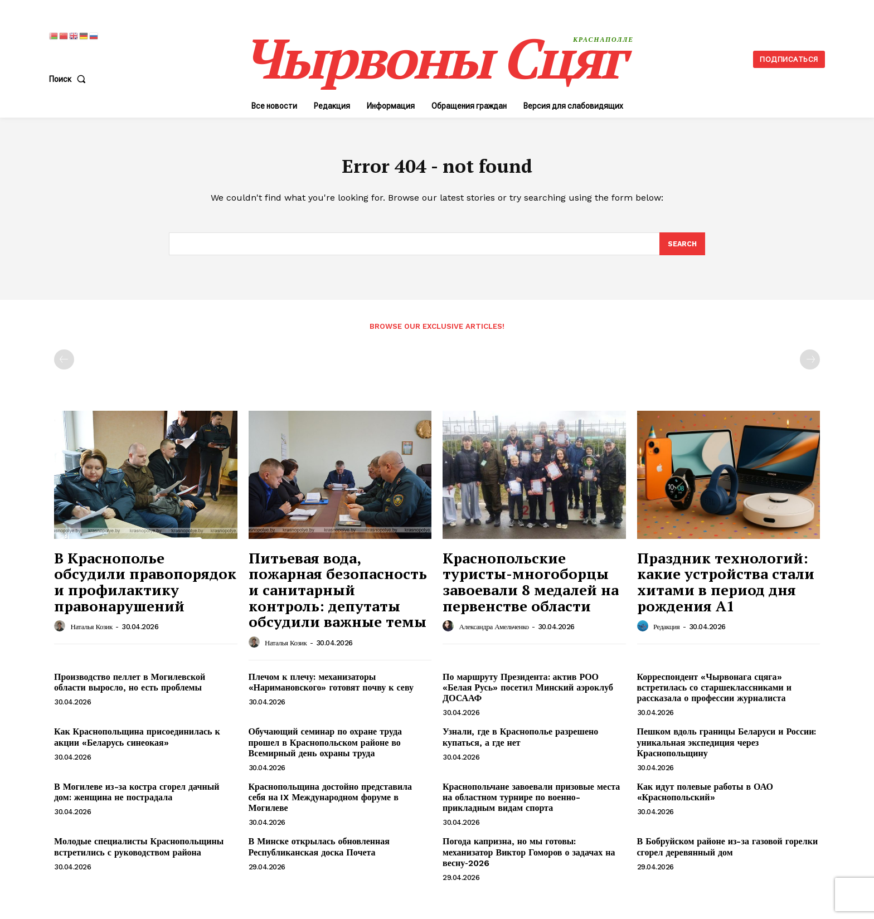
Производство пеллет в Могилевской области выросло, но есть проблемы (129, 687)
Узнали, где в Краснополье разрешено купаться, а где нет (520, 742)
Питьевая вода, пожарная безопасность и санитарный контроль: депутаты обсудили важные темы (338, 594)
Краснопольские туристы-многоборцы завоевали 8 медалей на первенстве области (531, 586)
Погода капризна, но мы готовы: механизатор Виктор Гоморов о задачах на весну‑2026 (529, 857)
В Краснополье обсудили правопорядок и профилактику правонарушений (145, 586)
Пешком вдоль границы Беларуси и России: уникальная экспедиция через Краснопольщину (727, 748)
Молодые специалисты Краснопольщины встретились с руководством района (139, 852)
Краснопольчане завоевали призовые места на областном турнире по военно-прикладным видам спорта (531, 803)
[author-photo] (61, 632)
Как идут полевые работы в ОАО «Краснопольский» (705, 797)
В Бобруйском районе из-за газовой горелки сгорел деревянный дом (727, 852)
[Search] (681, 248)
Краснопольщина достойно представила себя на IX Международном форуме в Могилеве (330, 803)
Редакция (666, 632)
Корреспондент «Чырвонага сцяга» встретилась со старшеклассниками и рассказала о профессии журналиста (714, 692)
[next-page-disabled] (810, 365)
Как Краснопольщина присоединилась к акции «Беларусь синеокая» (137, 742)
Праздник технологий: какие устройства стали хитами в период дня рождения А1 (725, 586)
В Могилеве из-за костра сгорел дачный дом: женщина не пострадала (136, 797)
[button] (69, 79)
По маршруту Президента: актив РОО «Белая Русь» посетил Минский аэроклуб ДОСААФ (528, 692)
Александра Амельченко (494, 632)
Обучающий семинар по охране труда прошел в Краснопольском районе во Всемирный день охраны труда (325, 748)
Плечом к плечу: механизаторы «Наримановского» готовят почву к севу (331, 687)
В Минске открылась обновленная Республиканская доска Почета (319, 852)
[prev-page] (64, 365)
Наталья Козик (92, 632)
